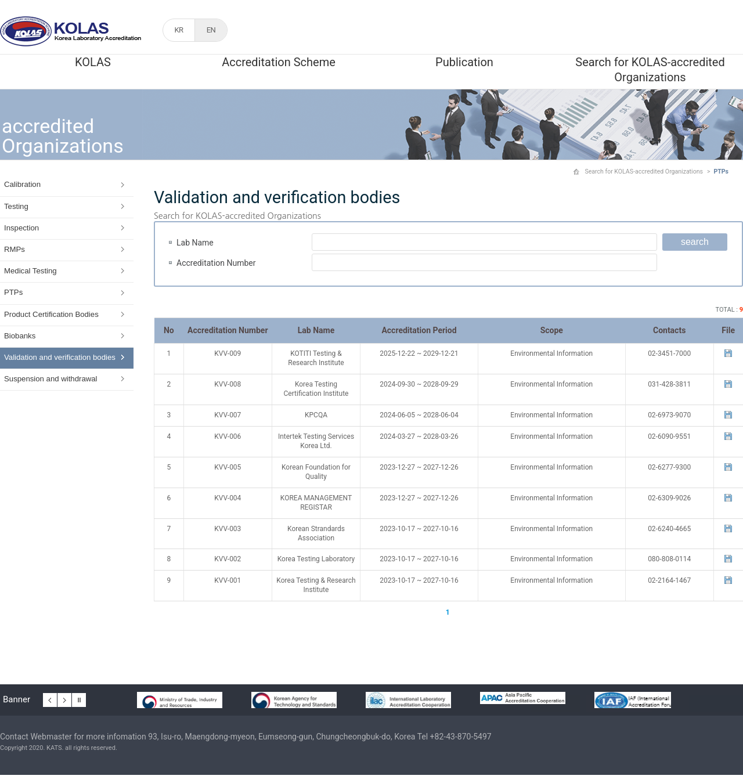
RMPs (14, 249)
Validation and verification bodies (60, 357)
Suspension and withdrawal (51, 378)
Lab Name (195, 242)
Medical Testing (30, 270)
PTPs (13, 292)
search (695, 242)
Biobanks (19, 335)
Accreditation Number (216, 263)
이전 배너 (50, 698)
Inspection (21, 227)
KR (178, 30)
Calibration (22, 184)
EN (211, 30)
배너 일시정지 (79, 698)
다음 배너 (64, 698)
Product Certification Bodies (51, 314)
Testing (16, 206)
